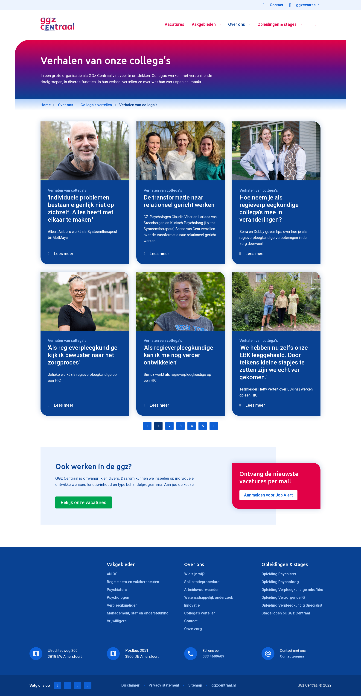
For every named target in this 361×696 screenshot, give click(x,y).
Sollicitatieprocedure (201, 582)
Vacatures (174, 25)
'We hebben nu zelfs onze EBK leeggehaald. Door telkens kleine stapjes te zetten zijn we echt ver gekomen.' (273, 362)
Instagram (87, 685)
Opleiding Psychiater (279, 574)
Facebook (77, 685)
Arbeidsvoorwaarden (201, 589)
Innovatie (192, 605)
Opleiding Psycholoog (280, 582)
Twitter (67, 685)
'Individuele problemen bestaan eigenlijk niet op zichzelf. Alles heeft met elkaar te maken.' (81, 208)
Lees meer (63, 253)
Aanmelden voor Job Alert (268, 495)
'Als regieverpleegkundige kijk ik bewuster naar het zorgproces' (82, 355)
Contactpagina (292, 656)
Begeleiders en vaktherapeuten (133, 582)
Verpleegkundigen (122, 605)
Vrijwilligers (117, 621)
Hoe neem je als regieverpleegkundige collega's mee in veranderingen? (269, 208)
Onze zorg (193, 629)
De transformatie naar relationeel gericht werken (179, 201)
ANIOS (112, 574)
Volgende (214, 426)
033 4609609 (213, 656)
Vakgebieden (203, 25)
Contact (191, 621)
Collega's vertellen (96, 105)
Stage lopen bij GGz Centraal (286, 613)
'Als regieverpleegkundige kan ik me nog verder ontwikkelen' (178, 355)
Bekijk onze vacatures (83, 502)
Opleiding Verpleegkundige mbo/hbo (292, 589)
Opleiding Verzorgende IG (283, 597)
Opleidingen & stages (276, 25)
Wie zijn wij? (194, 574)
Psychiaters (117, 589)
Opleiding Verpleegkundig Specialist (292, 605)
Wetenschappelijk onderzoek (208, 597)
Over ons (236, 25)
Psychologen (118, 597)
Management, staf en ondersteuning (138, 613)
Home (46, 105)
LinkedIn (57, 685)
